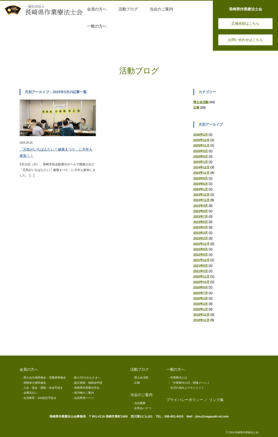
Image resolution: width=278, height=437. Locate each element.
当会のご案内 (141, 395)
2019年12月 (201, 314)
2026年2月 (200, 134)
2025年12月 (201, 140)
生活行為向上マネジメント (187, 387)
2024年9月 (200, 178)
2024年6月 (200, 183)
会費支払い (30, 392)
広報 (196, 107)
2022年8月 (200, 254)
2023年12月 (201, 194)
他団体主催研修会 (34, 382)
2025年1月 (200, 162)
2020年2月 (200, 303)
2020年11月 (201, 276)
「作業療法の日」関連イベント (190, 382)
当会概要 (140, 403)
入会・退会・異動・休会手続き (43, 387)
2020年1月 (200, 309)
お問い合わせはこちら (245, 40)
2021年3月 (200, 271)
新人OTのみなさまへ (87, 377)
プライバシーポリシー (184, 400)
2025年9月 (200, 151)
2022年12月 (201, 243)
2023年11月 (201, 200)
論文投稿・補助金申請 (88, 382)
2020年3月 (200, 298)
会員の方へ (29, 369)
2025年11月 (201, 145)
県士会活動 (200, 102)
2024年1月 (200, 189)
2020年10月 (201, 282)
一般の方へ (175, 369)
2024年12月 (201, 167)
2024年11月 (201, 172)
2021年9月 (200, 265)
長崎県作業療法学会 (86, 387)
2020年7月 (200, 293)
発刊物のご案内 (84, 392)
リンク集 (216, 400)
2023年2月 (200, 238)
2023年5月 (200, 227)
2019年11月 (201, 320)
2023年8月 (200, 211)
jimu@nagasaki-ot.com (212, 416)
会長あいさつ (142, 408)
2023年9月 (200, 205)
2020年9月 (200, 287)
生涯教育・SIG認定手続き (39, 398)
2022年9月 (200, 249)
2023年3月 (200, 232)
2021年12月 (201, 260)
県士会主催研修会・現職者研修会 (44, 377)
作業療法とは (178, 377)
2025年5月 (200, 156)
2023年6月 (200, 222)
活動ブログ (139, 369)
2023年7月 (200, 216)
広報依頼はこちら (245, 23)
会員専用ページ (84, 398)
